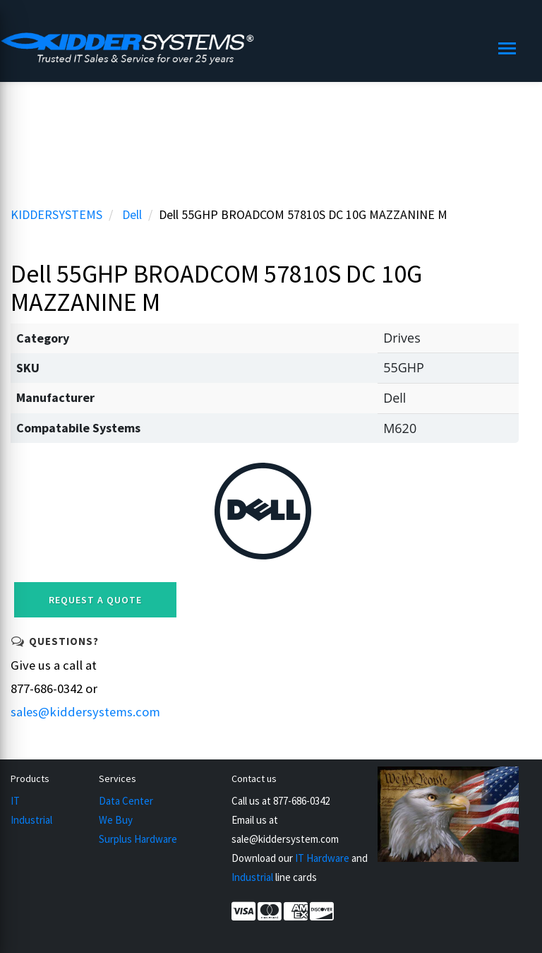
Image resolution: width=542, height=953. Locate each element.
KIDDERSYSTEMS (56, 214)
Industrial (31, 820)
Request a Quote (95, 599)
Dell (132, 214)
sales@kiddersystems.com (85, 712)
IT (15, 800)
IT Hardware (322, 858)
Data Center (126, 800)
